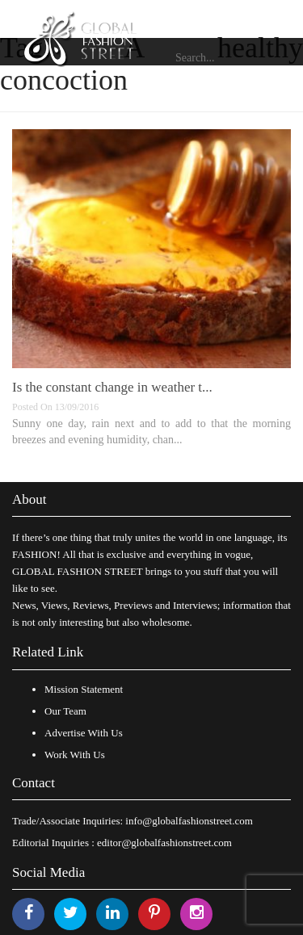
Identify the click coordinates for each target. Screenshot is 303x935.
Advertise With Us (83, 733)
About (29, 499)
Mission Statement (83, 689)
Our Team (65, 711)
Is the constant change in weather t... (112, 387)
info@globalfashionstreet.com (188, 821)
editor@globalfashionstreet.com (164, 842)
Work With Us (74, 754)
